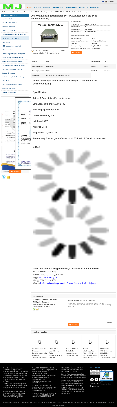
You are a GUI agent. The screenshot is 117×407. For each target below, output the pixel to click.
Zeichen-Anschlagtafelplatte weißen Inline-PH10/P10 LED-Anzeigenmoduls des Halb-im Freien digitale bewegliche (73, 375)
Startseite (5, 12)
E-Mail (92, 383)
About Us (47, 7)
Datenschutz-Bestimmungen (11, 402)
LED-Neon (5, 81)
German (111, 2)
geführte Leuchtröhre (8, 88)
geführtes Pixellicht (8, 19)
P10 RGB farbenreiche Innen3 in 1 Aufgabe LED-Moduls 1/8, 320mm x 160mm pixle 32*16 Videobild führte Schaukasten (72, 390)
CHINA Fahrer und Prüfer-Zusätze (31, 402)
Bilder (102, 381)
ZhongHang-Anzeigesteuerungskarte (13, 54)
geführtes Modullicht (8, 27)
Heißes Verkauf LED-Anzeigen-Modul (14, 34)
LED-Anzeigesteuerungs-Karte (12, 46)
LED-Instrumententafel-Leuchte (12, 85)
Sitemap (99, 383)
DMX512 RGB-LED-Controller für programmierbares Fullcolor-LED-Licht (72, 352)
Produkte (12, 12)
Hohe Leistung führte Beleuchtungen (13, 77)
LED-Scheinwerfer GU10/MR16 (12, 69)
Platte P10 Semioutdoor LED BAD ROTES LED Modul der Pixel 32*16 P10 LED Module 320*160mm (73, 369)
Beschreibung (104, 383)
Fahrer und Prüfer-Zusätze (25, 12)
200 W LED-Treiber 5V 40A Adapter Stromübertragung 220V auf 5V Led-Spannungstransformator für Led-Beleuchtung (39, 354)
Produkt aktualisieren (9, 92)
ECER (62, 405)
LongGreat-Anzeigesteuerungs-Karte (13, 65)
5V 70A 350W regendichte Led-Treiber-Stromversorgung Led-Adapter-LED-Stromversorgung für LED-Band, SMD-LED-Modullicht (56, 356)
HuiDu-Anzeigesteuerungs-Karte (12, 57)
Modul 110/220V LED (9, 30)
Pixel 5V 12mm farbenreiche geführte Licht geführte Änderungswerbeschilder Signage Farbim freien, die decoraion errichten (15, 386)
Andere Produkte (105, 384)
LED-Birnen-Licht (7, 50)
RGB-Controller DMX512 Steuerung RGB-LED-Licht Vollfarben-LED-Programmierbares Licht (107, 353)
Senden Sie (95, 374)
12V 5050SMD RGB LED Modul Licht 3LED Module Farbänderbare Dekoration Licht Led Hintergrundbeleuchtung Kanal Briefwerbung (43, 379)
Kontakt (77, 52)
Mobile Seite (94, 386)
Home (29, 7)
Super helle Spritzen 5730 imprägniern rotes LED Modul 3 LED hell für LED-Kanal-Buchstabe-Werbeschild (44, 395)
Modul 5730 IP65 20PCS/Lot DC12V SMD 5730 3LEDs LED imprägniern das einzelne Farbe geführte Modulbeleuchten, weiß (44, 370)
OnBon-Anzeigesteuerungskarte (12, 61)
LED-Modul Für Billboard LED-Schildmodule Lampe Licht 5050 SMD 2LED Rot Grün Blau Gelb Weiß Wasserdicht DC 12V (44, 388)
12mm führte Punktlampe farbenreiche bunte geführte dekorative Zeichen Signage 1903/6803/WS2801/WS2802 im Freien (15, 378)
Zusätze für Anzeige (8, 73)
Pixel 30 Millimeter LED (9, 23)
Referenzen (94, 7)
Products (37, 7)
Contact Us (83, 7)
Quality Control (71, 7)
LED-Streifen (6, 42)
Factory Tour (58, 7)
